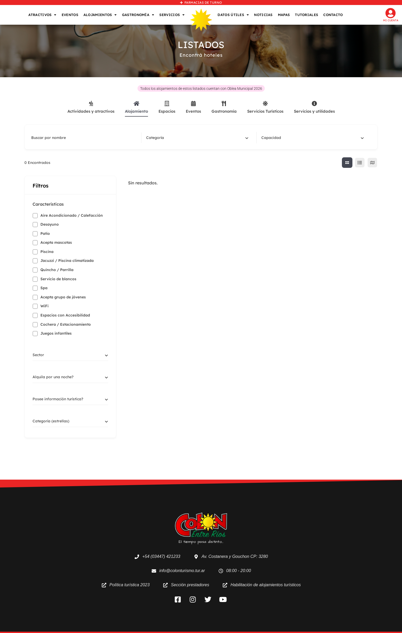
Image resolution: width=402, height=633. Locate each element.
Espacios (166, 107)
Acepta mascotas (56, 242)
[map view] (372, 162)
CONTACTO (333, 15)
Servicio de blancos (58, 279)
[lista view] (360, 162)
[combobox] (197, 137)
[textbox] (155, 137)
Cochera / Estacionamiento (65, 324)
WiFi (44, 306)
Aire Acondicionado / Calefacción (71, 215)
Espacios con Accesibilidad (65, 315)
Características (48, 204)
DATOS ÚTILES (233, 15)
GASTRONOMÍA (138, 15)
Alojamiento (136, 107)
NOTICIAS (263, 15)
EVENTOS (70, 15)
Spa (43, 288)
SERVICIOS (171, 15)
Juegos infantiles (56, 333)
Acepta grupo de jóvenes (63, 297)
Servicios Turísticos (265, 107)
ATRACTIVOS (42, 15)
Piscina (47, 251)
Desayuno (49, 224)
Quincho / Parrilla (56, 269)
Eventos (193, 107)
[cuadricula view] (347, 162)
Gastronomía (224, 107)
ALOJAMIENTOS (100, 15)
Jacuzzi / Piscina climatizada (67, 260)
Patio (45, 233)
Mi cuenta (390, 20)
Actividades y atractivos (90, 107)
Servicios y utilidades (314, 107)
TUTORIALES (306, 15)
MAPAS (284, 15)
